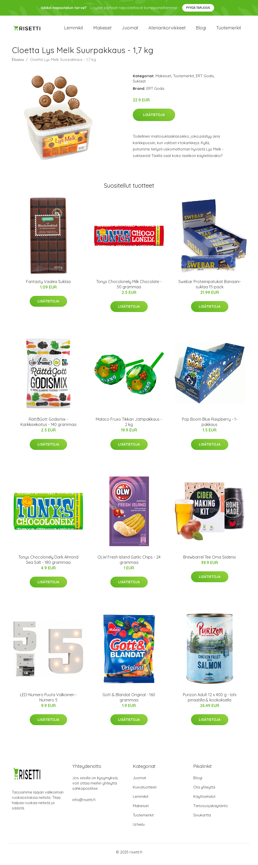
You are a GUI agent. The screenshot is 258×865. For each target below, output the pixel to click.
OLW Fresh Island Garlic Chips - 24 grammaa (129, 564)
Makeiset (102, 30)
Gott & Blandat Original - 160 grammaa (129, 701)
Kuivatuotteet (144, 791)
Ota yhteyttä (204, 791)
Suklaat (139, 85)
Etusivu (18, 63)
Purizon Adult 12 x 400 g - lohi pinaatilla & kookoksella (209, 701)
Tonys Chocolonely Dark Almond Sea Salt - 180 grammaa (48, 564)
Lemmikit (73, 30)
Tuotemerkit (228, 30)
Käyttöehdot (204, 800)
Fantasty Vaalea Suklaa (48, 285)
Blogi (201, 30)
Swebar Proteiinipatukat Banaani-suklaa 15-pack (209, 288)
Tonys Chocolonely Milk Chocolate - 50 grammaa (129, 288)
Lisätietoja (154, 119)
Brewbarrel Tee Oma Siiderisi (209, 561)
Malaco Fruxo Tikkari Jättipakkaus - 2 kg (129, 426)
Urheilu (139, 828)
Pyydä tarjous (198, 8)
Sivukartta (202, 819)
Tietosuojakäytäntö (210, 810)
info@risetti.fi (83, 804)
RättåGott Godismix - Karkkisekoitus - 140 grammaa (48, 426)
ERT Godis (205, 80)
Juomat (130, 30)
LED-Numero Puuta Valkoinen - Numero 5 (48, 701)
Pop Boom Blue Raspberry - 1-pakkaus (209, 426)
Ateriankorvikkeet (167, 30)
